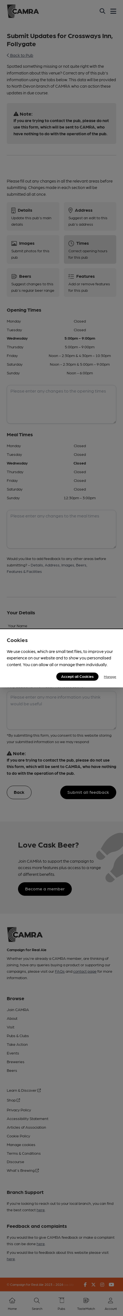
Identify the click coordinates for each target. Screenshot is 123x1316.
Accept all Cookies (77, 676)
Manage (110, 676)
